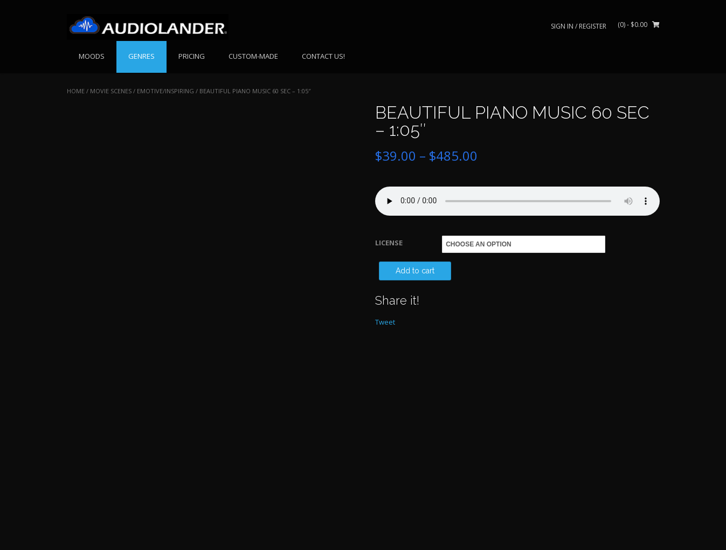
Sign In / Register (578, 26)
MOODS (92, 56)
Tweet (385, 322)
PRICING (191, 56)
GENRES (141, 56)
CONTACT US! (323, 56)
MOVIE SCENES (111, 91)
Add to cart (415, 270)
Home (76, 91)
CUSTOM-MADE (253, 56)
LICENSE (389, 243)
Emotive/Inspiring (165, 91)
